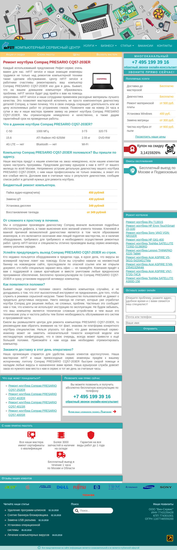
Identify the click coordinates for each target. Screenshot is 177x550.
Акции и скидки (15, 54)
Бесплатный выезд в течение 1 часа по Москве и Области (61, 463)
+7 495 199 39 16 (92, 396)
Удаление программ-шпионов (27, 510)
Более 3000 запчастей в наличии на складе (61, 443)
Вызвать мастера (107, 54)
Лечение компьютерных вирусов (28, 534)
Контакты (164, 45)
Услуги (90, 45)
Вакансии (145, 45)
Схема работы (46, 54)
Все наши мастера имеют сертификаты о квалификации (31, 443)
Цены (76, 54)
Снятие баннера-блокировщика (28, 515)
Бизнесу (109, 45)
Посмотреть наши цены (150, 136)
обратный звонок (78, 401)
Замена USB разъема (22, 520)
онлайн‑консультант (104, 401)
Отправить (150, 328)
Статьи (127, 45)
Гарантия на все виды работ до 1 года (91, 442)
